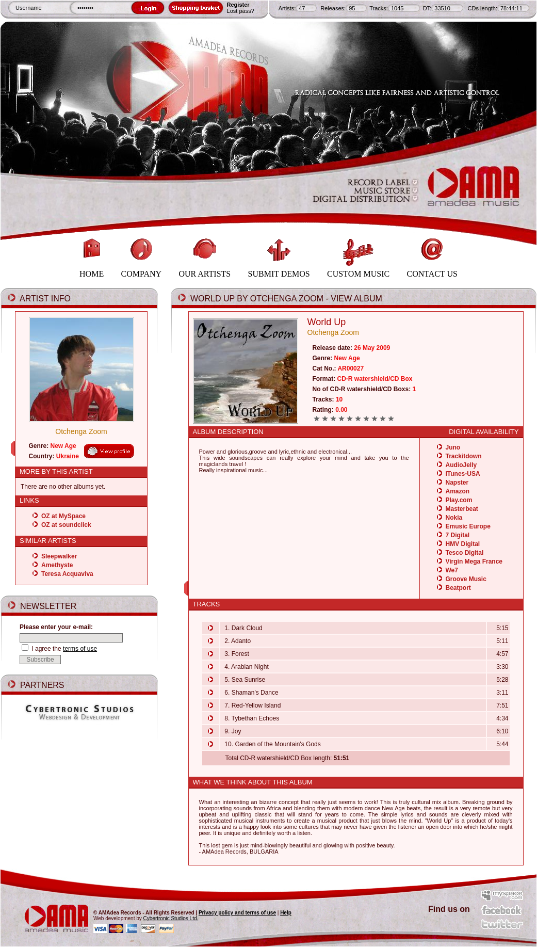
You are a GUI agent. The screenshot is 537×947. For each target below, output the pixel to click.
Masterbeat (462, 508)
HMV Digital (463, 544)
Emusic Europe (468, 526)
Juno (453, 447)
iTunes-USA (463, 473)
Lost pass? (240, 11)
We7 (452, 570)
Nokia (454, 517)
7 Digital (458, 535)
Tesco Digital (465, 552)
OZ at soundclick (66, 524)
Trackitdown (464, 456)
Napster (457, 482)
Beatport (458, 587)
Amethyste (57, 565)
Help (285, 913)
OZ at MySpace (63, 516)
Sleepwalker (59, 556)
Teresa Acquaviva (67, 573)
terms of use (80, 648)
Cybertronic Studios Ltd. (171, 918)
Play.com (459, 500)
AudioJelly (461, 465)
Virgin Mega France (474, 561)
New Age (63, 446)
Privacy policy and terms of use (237, 913)
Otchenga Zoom (81, 431)
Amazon (458, 491)
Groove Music (466, 579)
